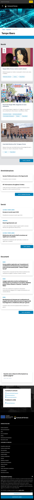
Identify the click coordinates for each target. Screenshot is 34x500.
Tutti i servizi (27, 246)
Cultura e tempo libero (5, 448)
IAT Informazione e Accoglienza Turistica (13, 185)
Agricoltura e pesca (5, 472)
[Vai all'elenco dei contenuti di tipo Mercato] (18, 116)
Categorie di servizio (6, 442)
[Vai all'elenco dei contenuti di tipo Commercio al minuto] (7, 114)
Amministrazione (5, 423)
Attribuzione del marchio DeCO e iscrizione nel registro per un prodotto (15, 236)
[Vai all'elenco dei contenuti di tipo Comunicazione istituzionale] (8, 116)
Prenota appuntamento (10, 397)
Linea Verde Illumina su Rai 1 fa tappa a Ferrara (14, 144)
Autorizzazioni (4, 470)
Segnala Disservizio (10, 403)
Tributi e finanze (4, 464)
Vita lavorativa (4, 450)
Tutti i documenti (26, 312)
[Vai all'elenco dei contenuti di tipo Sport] (6, 152)
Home (3, 29)
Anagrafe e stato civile (5, 446)
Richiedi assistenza (10, 395)
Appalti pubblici (4, 454)
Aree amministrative (5, 429)
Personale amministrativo (6, 437)
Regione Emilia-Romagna (5, 1)
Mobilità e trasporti (5, 460)
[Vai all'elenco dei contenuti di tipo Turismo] (15, 76)
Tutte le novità (26, 160)
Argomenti (8, 29)
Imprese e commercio (5, 452)
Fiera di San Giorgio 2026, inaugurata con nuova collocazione (14, 105)
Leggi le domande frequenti (11, 393)
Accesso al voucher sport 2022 (11, 212)
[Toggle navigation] (2, 6)
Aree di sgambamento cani (10, 223)
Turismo (2, 458)
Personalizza (17, 493)
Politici (2, 435)
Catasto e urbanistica (5, 456)
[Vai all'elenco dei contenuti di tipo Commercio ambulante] (17, 114)
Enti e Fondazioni (4, 433)
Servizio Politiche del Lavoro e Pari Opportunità (15, 176)
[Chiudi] (32, 476)
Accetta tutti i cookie (17, 497)
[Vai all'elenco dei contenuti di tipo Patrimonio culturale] (7, 76)
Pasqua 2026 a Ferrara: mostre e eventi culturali (15, 69)
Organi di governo (4, 427)
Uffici (2, 431)
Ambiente (3, 466)
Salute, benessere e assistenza (7, 468)
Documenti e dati (4, 439)
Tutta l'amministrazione (24, 194)
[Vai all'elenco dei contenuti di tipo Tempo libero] (22, 76)
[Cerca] (32, 6)
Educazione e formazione (6, 462)
